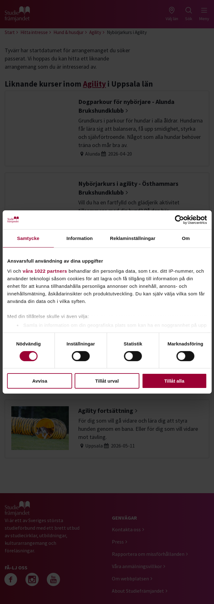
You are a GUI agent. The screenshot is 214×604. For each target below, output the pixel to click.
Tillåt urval (107, 381)
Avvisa (39, 381)
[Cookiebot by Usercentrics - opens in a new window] (179, 220)
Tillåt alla (174, 381)
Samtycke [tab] (28, 238)
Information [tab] (79, 238)
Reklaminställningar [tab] (132, 238)
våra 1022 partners (45, 270)
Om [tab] (186, 238)
